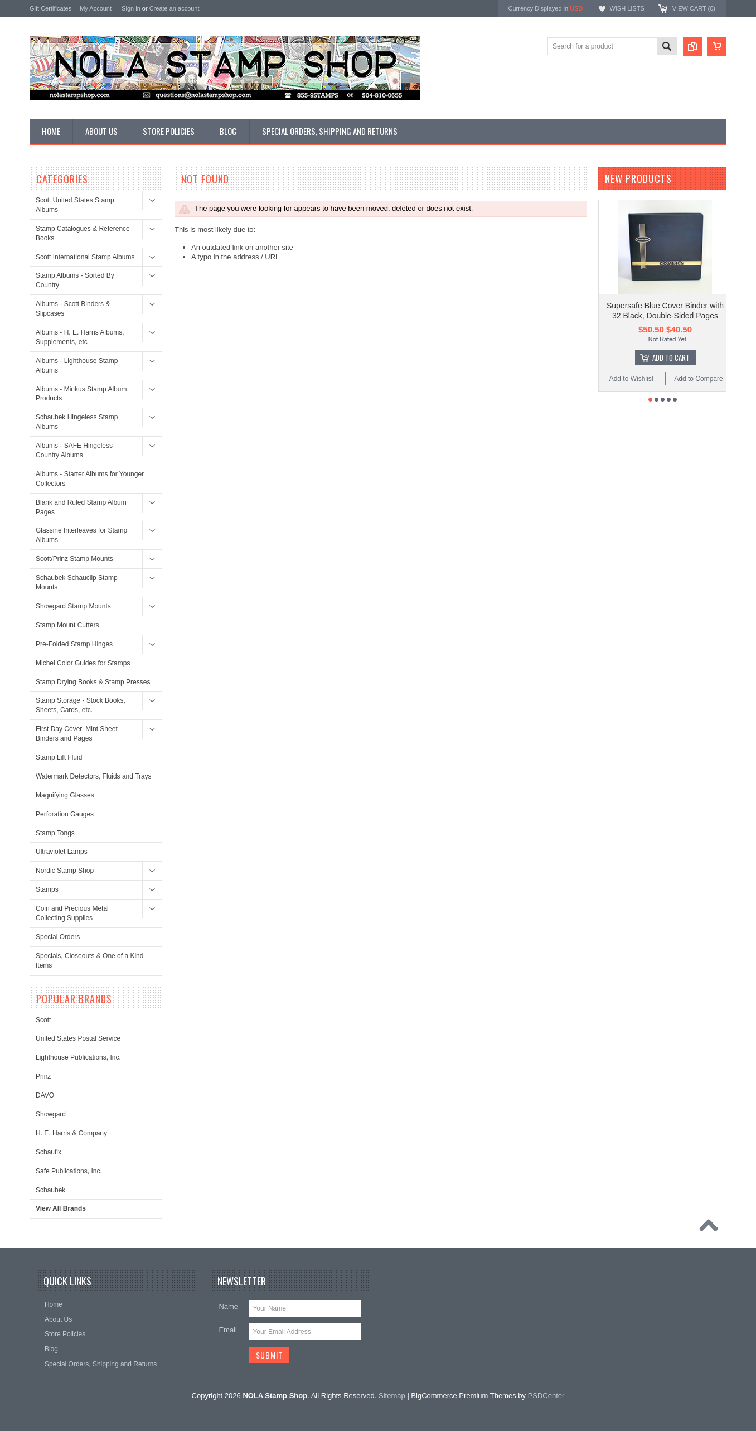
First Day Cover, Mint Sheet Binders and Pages (77, 733)
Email (228, 1330)
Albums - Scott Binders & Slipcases (73, 308)
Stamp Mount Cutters (67, 625)
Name (228, 1306)
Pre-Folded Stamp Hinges (74, 644)
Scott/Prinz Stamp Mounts (74, 559)
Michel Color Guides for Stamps (83, 663)
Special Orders (58, 937)
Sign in (131, 8)
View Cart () (693, 8)
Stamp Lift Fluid (59, 757)
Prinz (43, 1076)
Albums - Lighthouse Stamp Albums (77, 365)
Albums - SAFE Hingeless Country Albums (74, 450)
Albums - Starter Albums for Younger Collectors (90, 478)
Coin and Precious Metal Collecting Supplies (72, 913)
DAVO (45, 1095)
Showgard (51, 1114)
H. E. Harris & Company (71, 1133)
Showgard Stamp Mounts (73, 606)
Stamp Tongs (55, 833)
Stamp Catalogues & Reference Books (83, 233)
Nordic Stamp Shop (65, 870)
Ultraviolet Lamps (62, 851)
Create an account (174, 8)
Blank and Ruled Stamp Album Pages (81, 507)
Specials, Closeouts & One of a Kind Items (89, 960)
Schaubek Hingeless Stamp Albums (77, 422)
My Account (96, 8)
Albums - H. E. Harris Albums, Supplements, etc (80, 337)
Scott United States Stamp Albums (75, 205)
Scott (43, 1020)
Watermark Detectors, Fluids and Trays (94, 776)
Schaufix (48, 1152)
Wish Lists (626, 8)
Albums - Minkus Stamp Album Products (81, 394)
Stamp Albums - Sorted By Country (75, 280)
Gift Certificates (50, 8)
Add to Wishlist (631, 379)
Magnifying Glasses (65, 795)
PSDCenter (546, 1395)
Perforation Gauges (65, 814)
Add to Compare (698, 379)
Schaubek (50, 1190)
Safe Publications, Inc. (69, 1171)
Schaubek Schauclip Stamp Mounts (77, 582)
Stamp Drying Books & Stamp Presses (93, 682)
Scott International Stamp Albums (85, 257)
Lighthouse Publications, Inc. (78, 1057)
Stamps (47, 889)
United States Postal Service (78, 1038)
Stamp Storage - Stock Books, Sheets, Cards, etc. (80, 705)
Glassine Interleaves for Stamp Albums (81, 535)
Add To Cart (671, 357)
